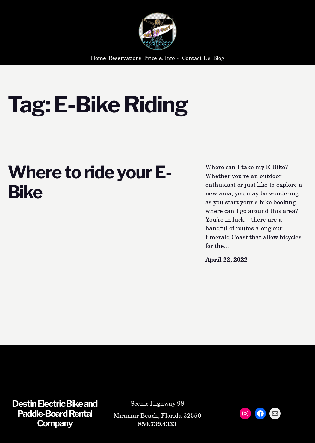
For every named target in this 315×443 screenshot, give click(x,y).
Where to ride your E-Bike (90, 181)
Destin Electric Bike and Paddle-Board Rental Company (54, 413)
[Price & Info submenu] (177, 58)
